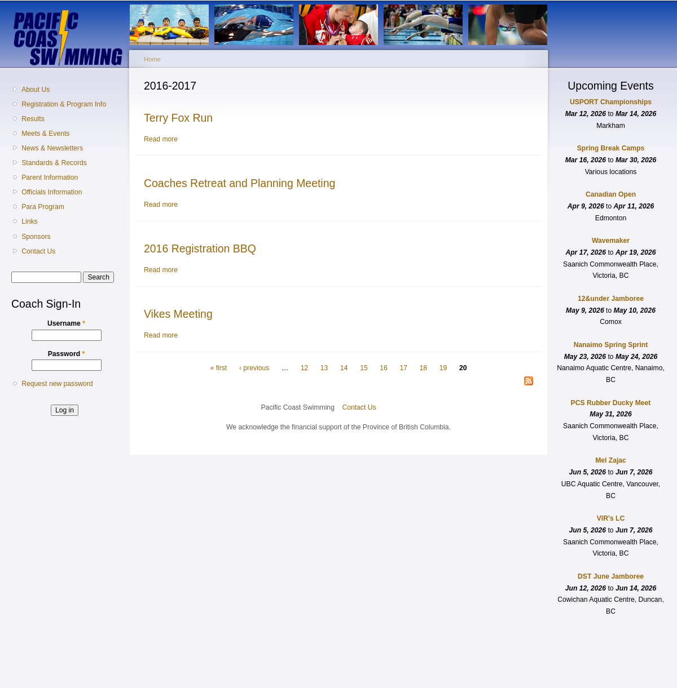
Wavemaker (611, 241)
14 (344, 368)
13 (324, 368)
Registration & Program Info (63, 104)
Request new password (57, 384)
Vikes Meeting (178, 314)
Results (33, 119)
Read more (161, 139)
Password (66, 354)
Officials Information (51, 192)
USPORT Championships (611, 102)
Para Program (42, 207)
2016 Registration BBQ (200, 248)
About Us (35, 90)
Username (66, 323)
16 (384, 368)
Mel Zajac (610, 460)
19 (443, 368)
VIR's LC (611, 518)
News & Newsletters (52, 148)
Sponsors (35, 237)
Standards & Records (54, 163)
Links (29, 221)
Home (152, 59)
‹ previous (254, 368)
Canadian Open (611, 194)
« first (218, 368)
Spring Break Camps (611, 148)
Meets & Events (45, 133)
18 (424, 368)
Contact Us (38, 251)
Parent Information (49, 177)
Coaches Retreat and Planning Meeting (239, 183)
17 (403, 368)
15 (364, 368)
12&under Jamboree (611, 299)
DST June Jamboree (611, 576)
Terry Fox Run (178, 118)
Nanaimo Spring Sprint (611, 345)
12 (305, 368)
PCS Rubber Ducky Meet (611, 403)
